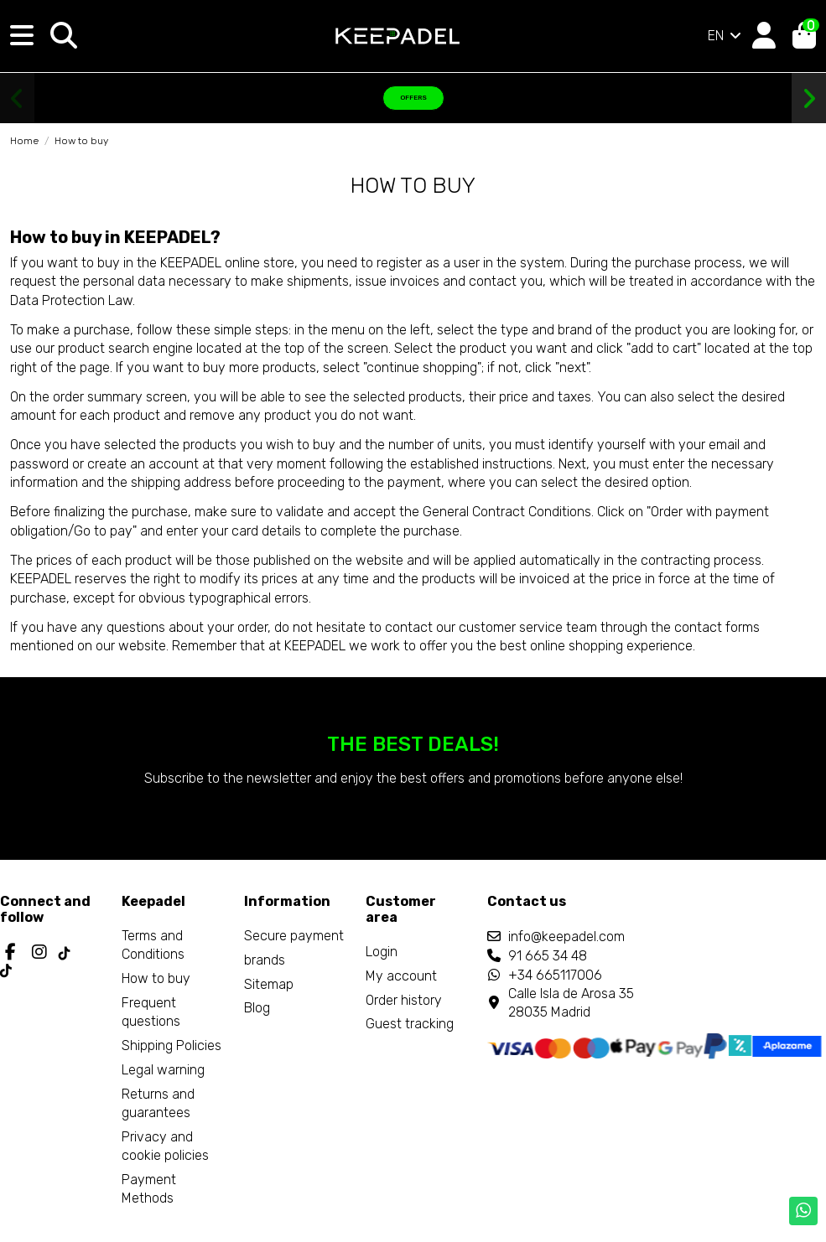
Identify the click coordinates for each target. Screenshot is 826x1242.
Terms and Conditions (153, 945)
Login (381, 952)
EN (726, 36)
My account (401, 976)
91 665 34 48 (547, 956)
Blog (257, 1008)
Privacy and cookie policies (165, 1146)
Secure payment (294, 936)
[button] (17, 99)
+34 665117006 (555, 975)
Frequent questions (151, 1012)
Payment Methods (149, 1189)
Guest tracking (410, 1024)
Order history (404, 1000)
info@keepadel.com (566, 936)
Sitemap (269, 984)
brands (264, 960)
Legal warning (163, 1070)
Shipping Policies (171, 1045)
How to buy (156, 978)
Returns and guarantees (158, 1103)
